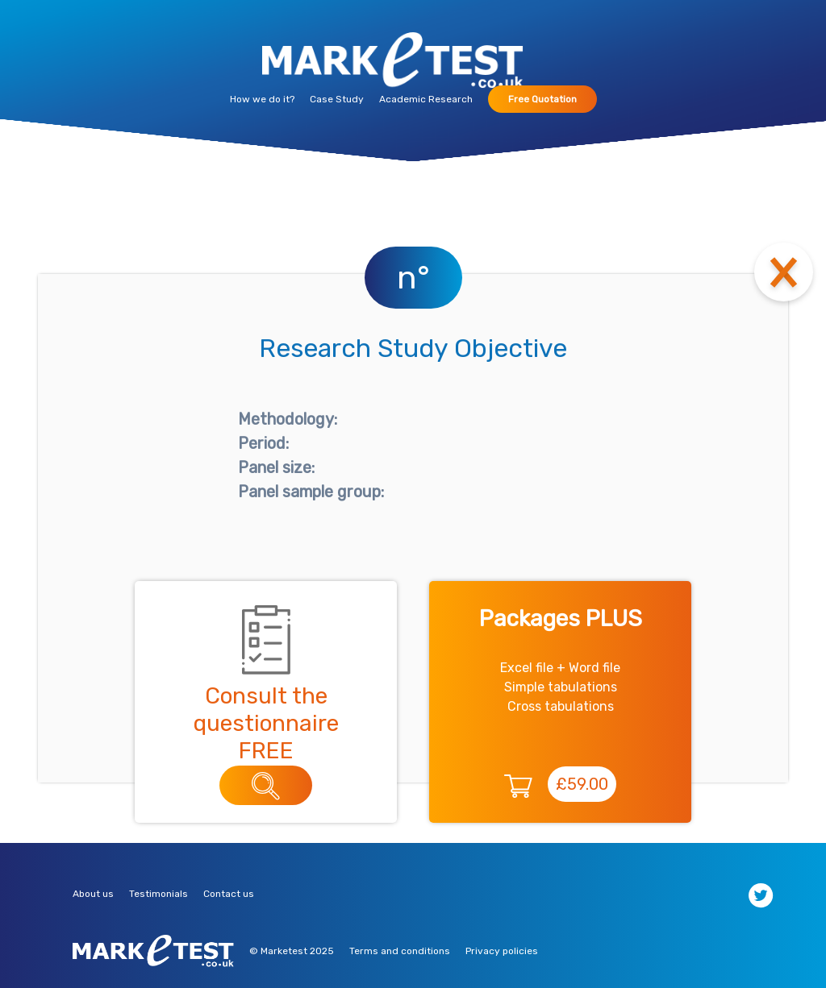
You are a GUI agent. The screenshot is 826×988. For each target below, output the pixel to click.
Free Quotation (542, 99)
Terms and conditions (399, 951)
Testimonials (158, 893)
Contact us (228, 893)
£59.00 (582, 784)
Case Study (337, 99)
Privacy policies (501, 951)
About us (93, 893)
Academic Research (426, 99)
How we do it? (262, 99)
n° (413, 278)
